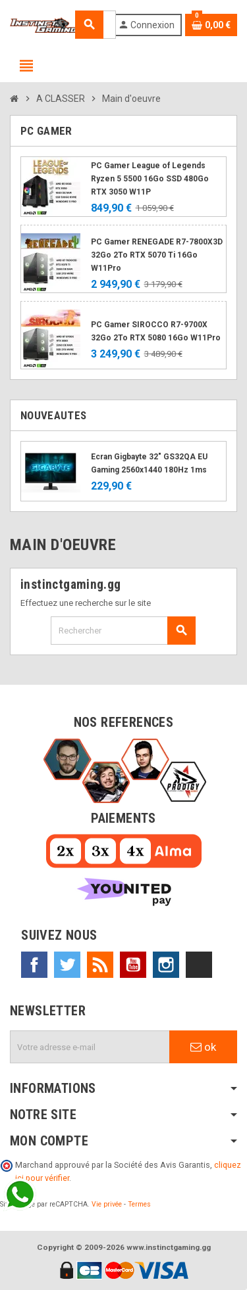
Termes (139, 1204)
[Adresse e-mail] (90, 1046)
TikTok (199, 965)
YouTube (133, 965)
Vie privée (107, 1204)
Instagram (166, 965)
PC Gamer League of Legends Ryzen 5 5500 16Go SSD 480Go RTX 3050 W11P (150, 178)
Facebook (34, 965)
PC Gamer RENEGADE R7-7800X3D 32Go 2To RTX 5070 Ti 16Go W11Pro (157, 255)
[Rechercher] (123, 630)
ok (203, 1046)
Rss (100, 965)
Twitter (67, 965)
